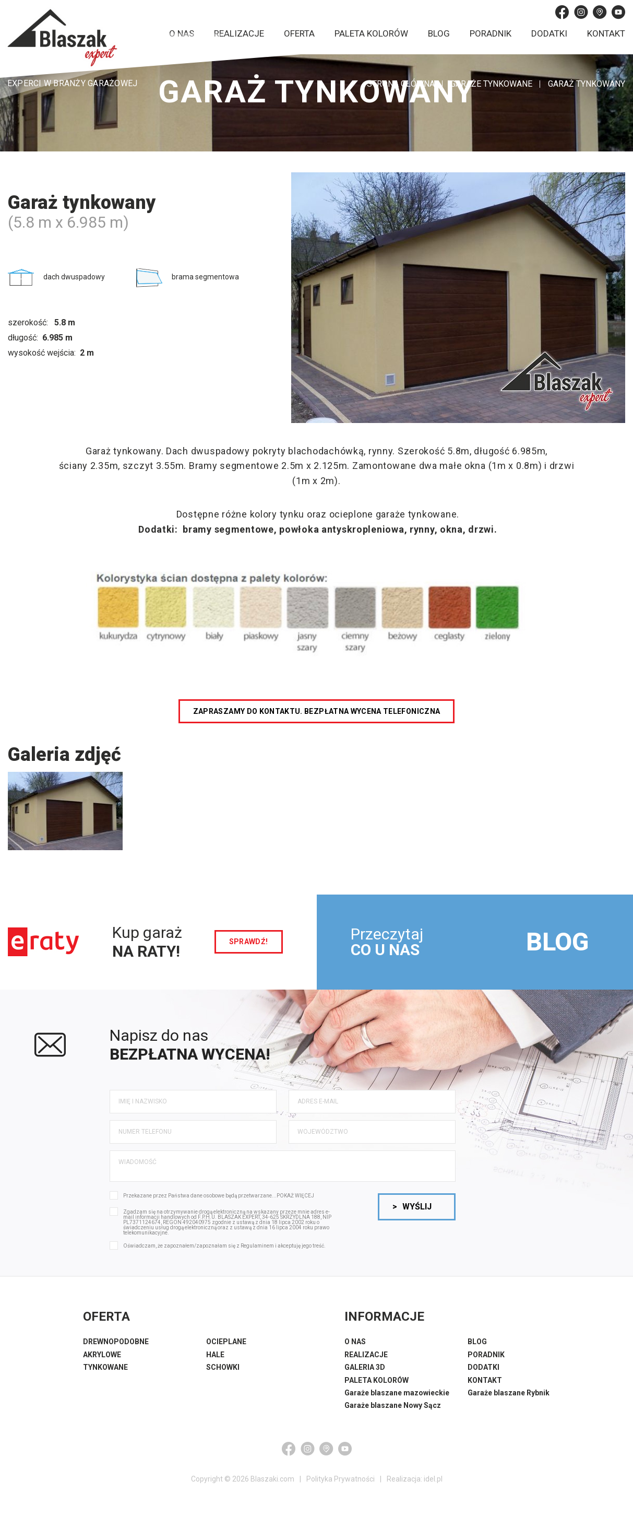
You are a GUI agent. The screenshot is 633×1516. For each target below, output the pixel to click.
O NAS (355, 1341)
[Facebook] (562, 12)
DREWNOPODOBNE (116, 1341)
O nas (181, 33)
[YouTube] (618, 12)
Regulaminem (257, 1246)
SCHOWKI (223, 1367)
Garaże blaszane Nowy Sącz (392, 1405)
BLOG (557, 942)
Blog (439, 33)
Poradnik (490, 33)
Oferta (299, 33)
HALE (215, 1354)
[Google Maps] (599, 12)
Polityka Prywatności (340, 1479)
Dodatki (549, 33)
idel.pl (433, 1479)
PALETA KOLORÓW (376, 1380)
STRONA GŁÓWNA (401, 84)
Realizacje (239, 33)
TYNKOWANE (105, 1367)
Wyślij (412, 1207)
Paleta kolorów (371, 33)
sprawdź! (248, 941)
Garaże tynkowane (491, 84)
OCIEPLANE (226, 1341)
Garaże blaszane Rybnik (509, 1393)
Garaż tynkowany (586, 84)
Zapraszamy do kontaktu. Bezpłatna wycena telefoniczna (316, 711)
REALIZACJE (366, 1354)
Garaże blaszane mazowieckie (396, 1393)
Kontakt (606, 33)
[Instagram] (581, 12)
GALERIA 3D (364, 1367)
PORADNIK (486, 1354)
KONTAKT (485, 1380)
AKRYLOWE (102, 1354)
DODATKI (483, 1367)
